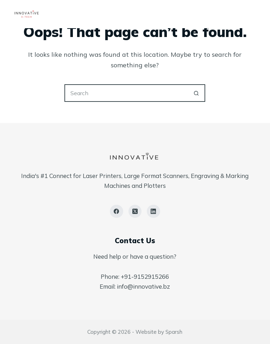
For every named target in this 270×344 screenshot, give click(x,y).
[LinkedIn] (153, 211)
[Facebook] (116, 211)
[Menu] (253, 14)
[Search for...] (126, 93)
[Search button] (196, 93)
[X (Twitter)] (135, 211)
